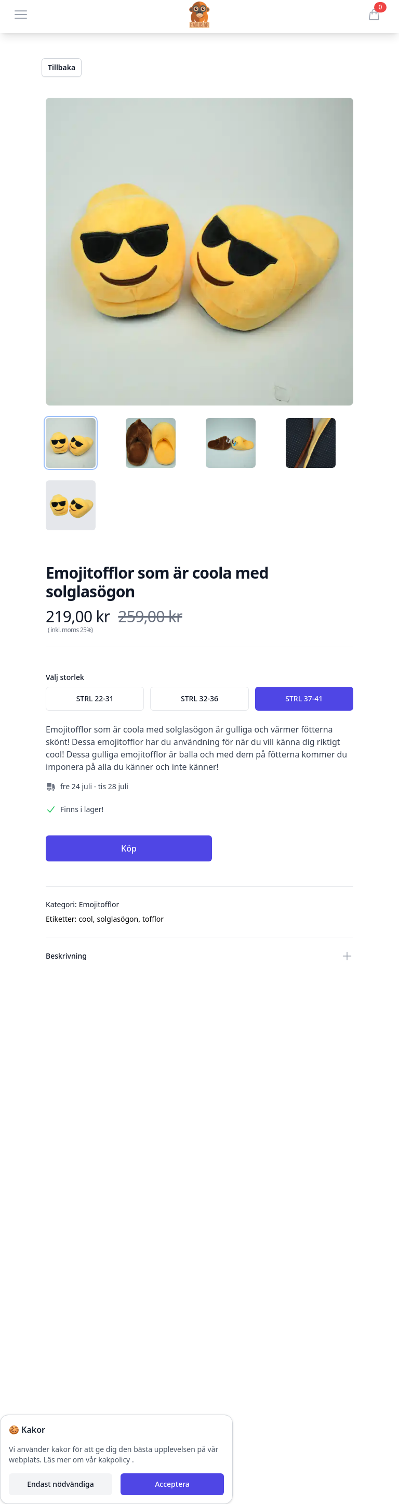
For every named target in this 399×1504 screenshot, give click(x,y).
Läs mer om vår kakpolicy (88, 1459)
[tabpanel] (199, 252)
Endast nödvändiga (60, 1484)
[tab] (71, 443)
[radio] (95, 699)
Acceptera (172, 1484)
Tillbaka (61, 67)
